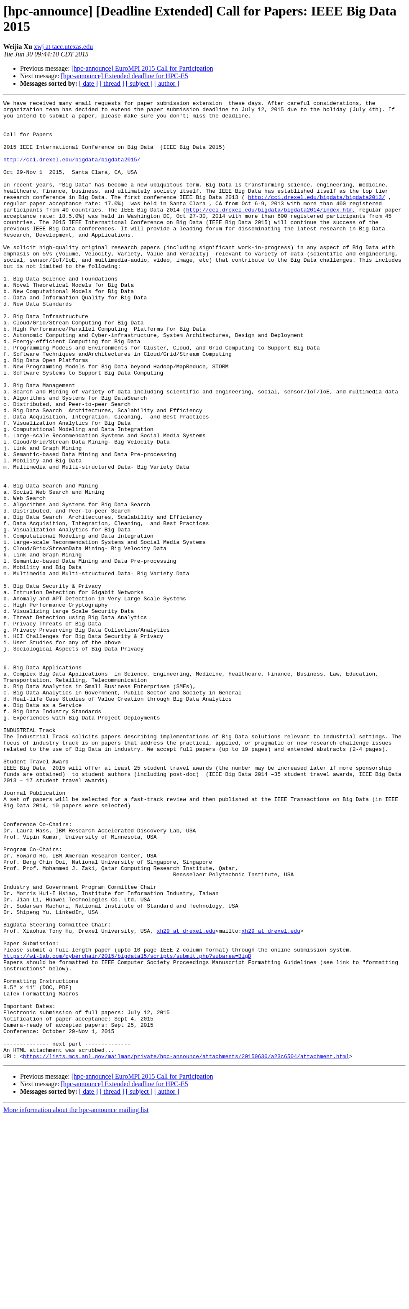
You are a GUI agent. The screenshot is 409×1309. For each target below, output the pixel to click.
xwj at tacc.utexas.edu (63, 46)
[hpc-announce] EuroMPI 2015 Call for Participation (142, 68)
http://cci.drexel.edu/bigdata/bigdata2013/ (316, 217)
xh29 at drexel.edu (186, 1097)
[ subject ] (139, 83)
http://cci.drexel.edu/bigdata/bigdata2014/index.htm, (271, 232)
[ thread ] (112, 83)
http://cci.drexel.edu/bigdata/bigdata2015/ (72, 172)
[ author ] (166, 83)
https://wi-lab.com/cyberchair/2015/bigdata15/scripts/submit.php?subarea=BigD (127, 1127)
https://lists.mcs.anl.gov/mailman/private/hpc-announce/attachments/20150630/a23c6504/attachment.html (186, 1248)
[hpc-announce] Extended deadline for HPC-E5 (124, 75)
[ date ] (88, 83)
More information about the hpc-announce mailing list (75, 1301)
